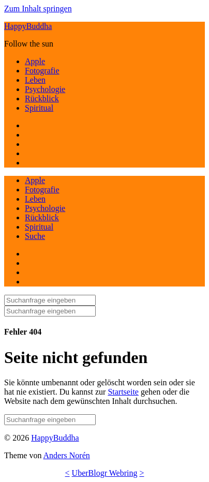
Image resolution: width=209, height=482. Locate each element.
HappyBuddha (28, 26)
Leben (35, 80)
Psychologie (45, 89)
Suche (35, 236)
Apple (35, 61)
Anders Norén (66, 455)
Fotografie (42, 70)
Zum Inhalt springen (38, 8)
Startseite (123, 391)
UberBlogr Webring (105, 473)
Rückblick (42, 98)
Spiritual (39, 107)
